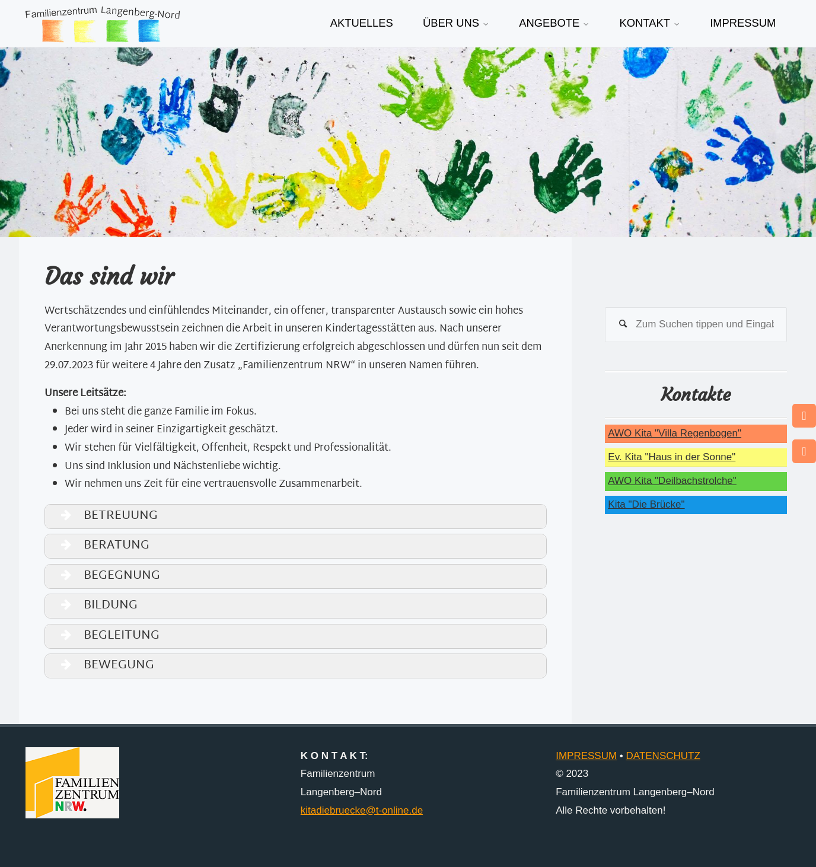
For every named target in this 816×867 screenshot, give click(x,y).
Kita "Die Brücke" (646, 504)
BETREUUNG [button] (103, 516)
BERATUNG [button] (99, 546)
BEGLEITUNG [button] (104, 636)
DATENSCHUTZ (663, 755)
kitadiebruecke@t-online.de (362, 810)
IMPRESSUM (586, 755)
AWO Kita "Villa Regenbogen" (674, 433)
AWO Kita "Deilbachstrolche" (672, 480)
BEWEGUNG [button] (101, 666)
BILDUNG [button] (93, 606)
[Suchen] (622, 325)
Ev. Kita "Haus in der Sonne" (671, 457)
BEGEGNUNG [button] (104, 576)
